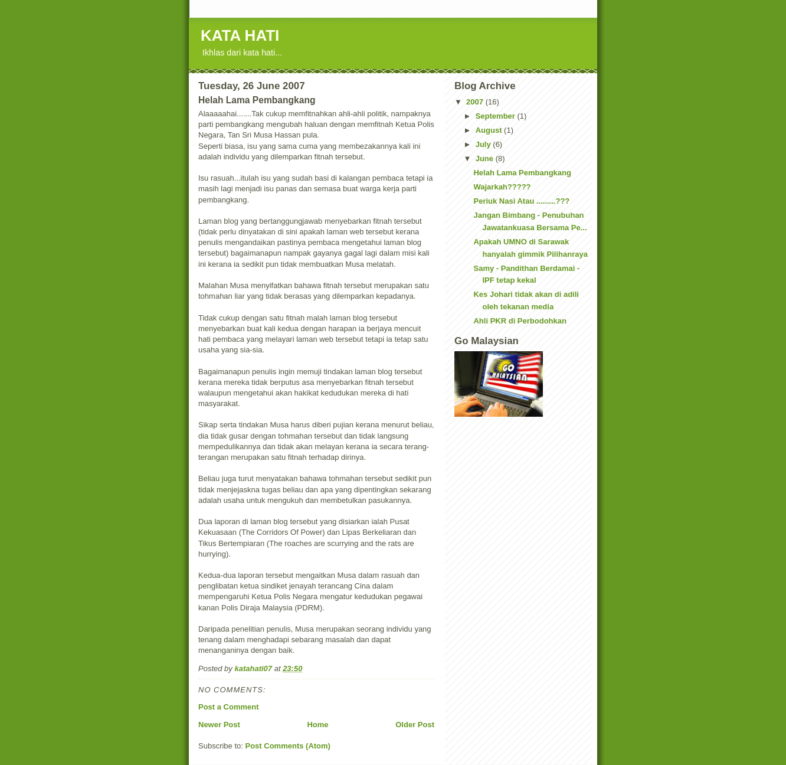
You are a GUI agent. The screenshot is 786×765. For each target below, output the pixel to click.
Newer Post (219, 724)
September (497, 116)
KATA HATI (240, 35)
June (486, 158)
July (484, 144)
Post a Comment (228, 706)
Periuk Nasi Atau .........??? (521, 201)
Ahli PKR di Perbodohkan (519, 320)
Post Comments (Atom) (287, 745)
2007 (476, 101)
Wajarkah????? (501, 186)
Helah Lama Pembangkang (522, 172)
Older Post (414, 724)
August (490, 130)
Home (317, 724)
